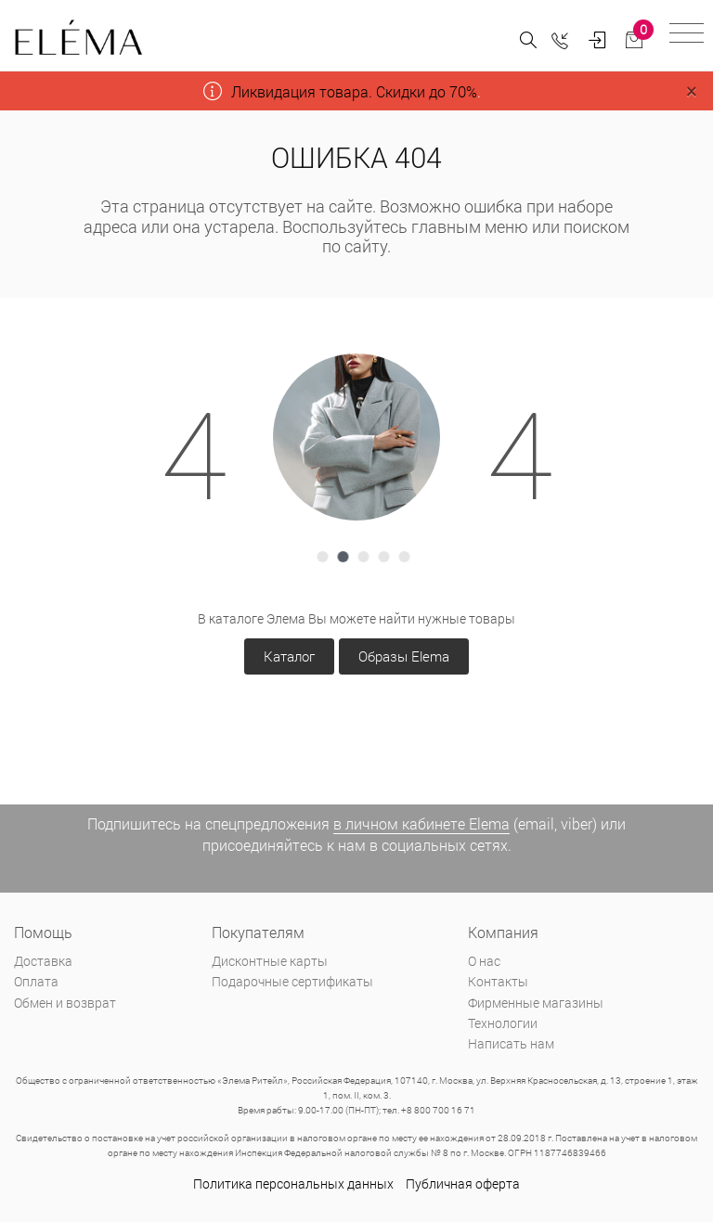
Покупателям (258, 932)
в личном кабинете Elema (421, 823)
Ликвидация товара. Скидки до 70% (354, 91)
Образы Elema (403, 656)
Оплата (36, 981)
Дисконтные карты (270, 961)
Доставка (43, 961)
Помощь (43, 932)
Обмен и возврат (65, 1002)
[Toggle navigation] (686, 36)
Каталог (289, 656)
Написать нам (511, 1043)
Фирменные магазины (535, 1002)
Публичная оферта (463, 1183)
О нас (484, 961)
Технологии (503, 1023)
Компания (503, 932)
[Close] (691, 91)
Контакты (498, 981)
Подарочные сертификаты (292, 981)
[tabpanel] (356, 437)
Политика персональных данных (293, 1183)
